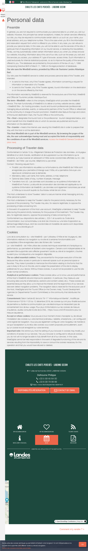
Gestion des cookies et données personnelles (16, 548)
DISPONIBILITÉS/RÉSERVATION (32, 393)
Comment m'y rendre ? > (72, 532)
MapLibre (80, 524)
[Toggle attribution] (85, 524)
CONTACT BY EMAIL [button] (65, 393)
